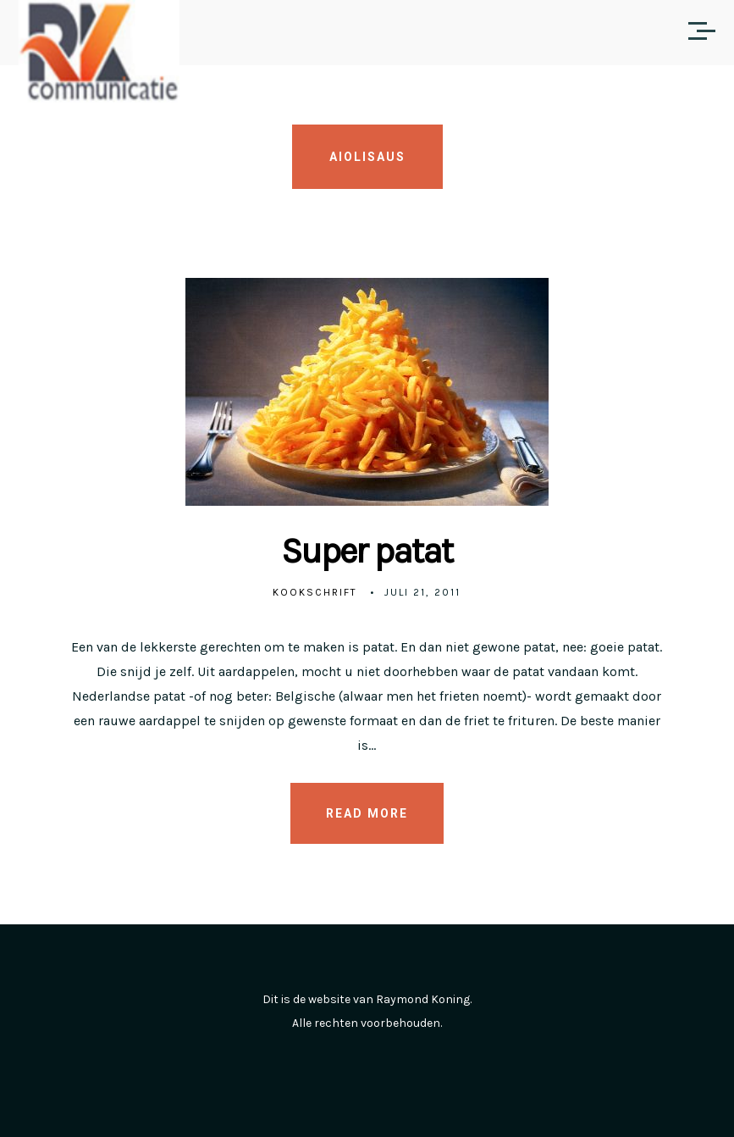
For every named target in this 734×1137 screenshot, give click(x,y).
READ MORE (367, 813)
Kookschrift (315, 592)
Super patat (366, 551)
